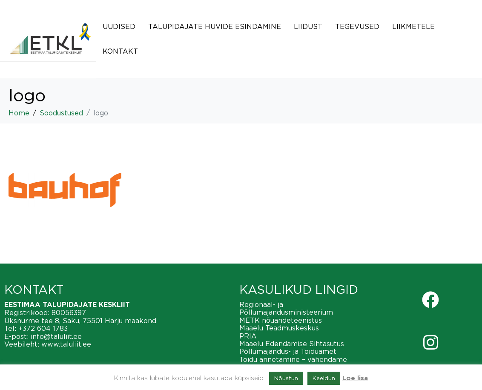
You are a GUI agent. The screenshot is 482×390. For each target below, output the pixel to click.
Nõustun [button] (286, 378)
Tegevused (357, 26)
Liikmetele (413, 26)
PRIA (248, 336)
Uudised (119, 26)
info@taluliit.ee (56, 336)
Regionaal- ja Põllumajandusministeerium (286, 308)
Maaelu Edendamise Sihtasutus (291, 343)
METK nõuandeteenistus (280, 320)
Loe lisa (355, 378)
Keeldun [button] (324, 378)
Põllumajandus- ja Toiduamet (287, 351)
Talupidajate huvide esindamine (214, 26)
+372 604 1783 (43, 328)
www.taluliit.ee (66, 344)
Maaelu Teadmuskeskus (279, 328)
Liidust (308, 26)
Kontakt (120, 51)
